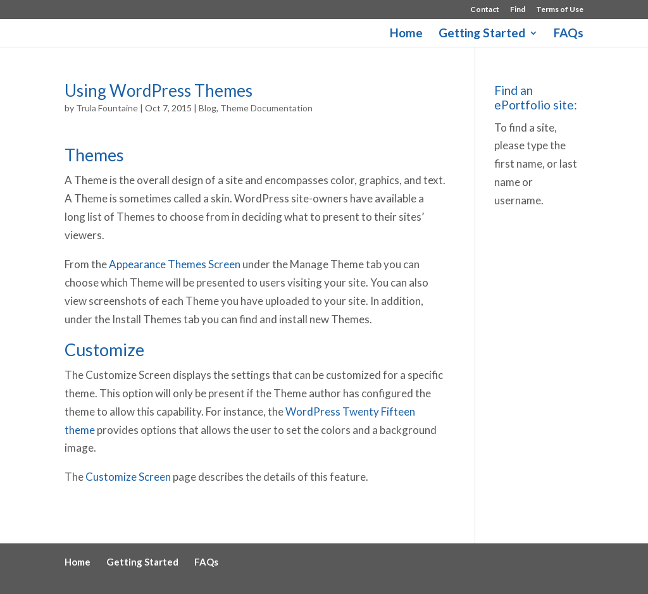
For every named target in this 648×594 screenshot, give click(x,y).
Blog (207, 107)
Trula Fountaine (107, 107)
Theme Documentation (266, 107)
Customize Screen (128, 476)
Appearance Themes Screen (174, 264)
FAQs (568, 34)
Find (517, 10)
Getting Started (482, 34)
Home (406, 34)
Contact (484, 10)
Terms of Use (559, 10)
